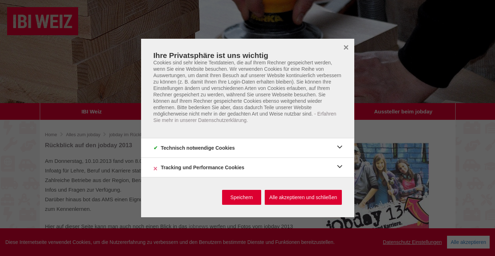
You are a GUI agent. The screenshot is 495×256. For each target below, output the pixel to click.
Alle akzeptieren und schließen (303, 197)
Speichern (241, 197)
